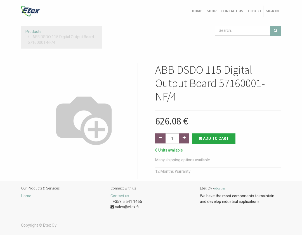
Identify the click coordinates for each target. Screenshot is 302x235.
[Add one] (184, 138)
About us (219, 188)
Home (26, 196)
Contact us (119, 196)
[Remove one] (160, 138)
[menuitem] (197, 11)
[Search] (275, 31)
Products (33, 32)
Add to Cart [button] (214, 139)
